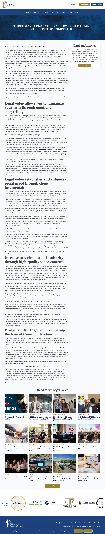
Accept (78, 531)
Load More (52, 486)
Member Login (84, 4)
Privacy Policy (69, 523)
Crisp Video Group (35, 367)
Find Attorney (85, 65)
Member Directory (97, 4)
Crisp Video (42, 47)
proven (31, 216)
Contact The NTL (94, 523)
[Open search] (74, 4)
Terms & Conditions (81, 523)
